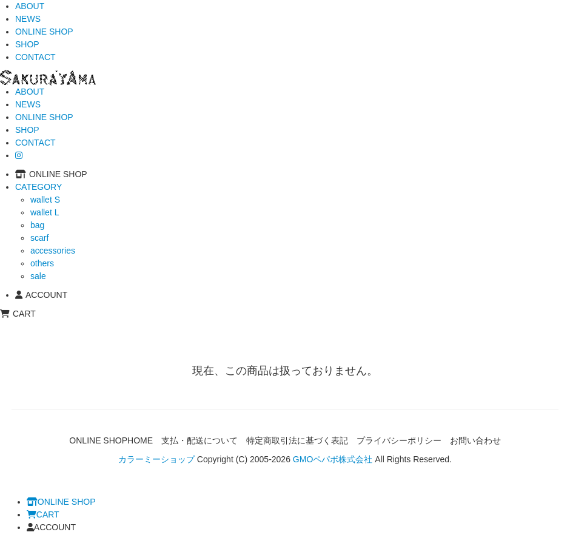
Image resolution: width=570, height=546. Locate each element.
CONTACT (35, 57)
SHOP (27, 44)
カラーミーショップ (156, 459)
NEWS (28, 19)
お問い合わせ (475, 440)
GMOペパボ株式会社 (332, 459)
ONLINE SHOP (44, 31)
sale (38, 276)
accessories (52, 250)
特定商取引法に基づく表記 (297, 440)
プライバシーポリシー (399, 440)
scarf (39, 238)
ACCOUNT (41, 295)
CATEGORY (38, 187)
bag (37, 225)
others (42, 263)
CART (18, 313)
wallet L (44, 212)
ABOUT (29, 6)
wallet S (45, 199)
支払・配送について (199, 440)
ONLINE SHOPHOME (111, 440)
